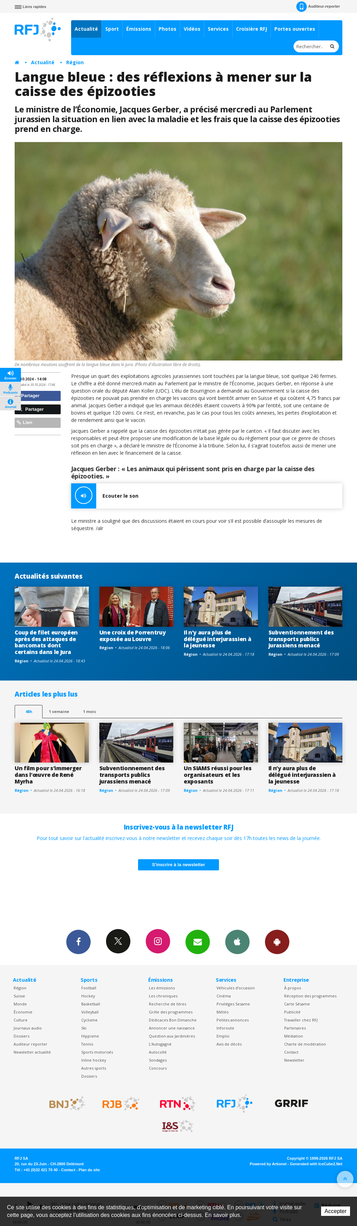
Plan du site (89, 1170)
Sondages (158, 1060)
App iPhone (237, 941)
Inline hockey (93, 1060)
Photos (167, 28)
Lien (24, 422)
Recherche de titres (167, 1004)
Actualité (86, 28)
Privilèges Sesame (233, 1004)
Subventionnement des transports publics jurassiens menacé (301, 639)
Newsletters (197, 941)
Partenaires (295, 1028)
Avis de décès (229, 1044)
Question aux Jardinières (172, 1036)
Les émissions (162, 988)
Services (218, 28)
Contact (291, 1052)
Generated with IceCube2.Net (316, 1164)
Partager (28, 395)
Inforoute (225, 1028)
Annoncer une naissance (172, 1028)
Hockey (88, 996)
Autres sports (93, 1068)
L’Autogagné (160, 1044)
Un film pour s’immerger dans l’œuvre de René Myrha (48, 774)
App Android (277, 941)
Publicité (292, 1012)
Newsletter (294, 1060)
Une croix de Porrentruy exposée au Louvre (132, 636)
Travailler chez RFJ (301, 1020)
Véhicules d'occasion (236, 988)
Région (75, 62)
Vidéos (192, 28)
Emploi (223, 1036)
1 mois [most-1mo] (89, 711)
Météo (223, 1012)
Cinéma (224, 996)
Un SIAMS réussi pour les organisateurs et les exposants (217, 774)
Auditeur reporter (30, 1044)
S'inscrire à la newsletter (178, 864)
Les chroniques (163, 996)
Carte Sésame (297, 1004)
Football (88, 988)
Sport (112, 28)
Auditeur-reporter (318, 6)
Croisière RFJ (251, 28)
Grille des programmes (170, 1012)
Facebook (78, 941)
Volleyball (90, 1012)
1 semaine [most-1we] (59, 711)
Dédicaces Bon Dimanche (173, 1020)
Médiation (293, 1036)
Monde (20, 1004)
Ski (83, 1028)
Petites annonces (233, 1020)
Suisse (19, 996)
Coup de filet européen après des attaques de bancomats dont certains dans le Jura (46, 642)
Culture (21, 1020)
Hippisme (90, 1036)
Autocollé (158, 1052)
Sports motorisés (97, 1052)
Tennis (87, 1044)
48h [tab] (28, 711)
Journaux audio (28, 1028)
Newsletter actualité (32, 1052)
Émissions (138, 28)
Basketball (90, 1004)
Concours (158, 1068)
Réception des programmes (310, 996)
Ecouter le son (104, 495)
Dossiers (21, 1036)
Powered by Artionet (268, 1164)
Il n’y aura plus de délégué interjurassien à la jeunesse (217, 639)
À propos (292, 988)
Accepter (336, 1211)
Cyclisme (89, 1020)
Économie (23, 1012)
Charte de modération (305, 1044)
